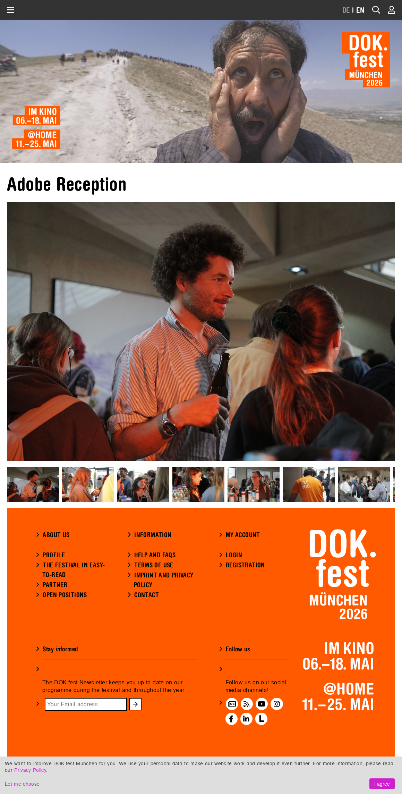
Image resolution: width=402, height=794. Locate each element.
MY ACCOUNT (243, 535)
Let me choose (22, 783)
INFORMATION (152, 535)
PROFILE (54, 555)
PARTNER (55, 585)
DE (346, 11)
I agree (382, 783)
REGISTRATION (245, 565)
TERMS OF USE (153, 565)
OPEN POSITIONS (65, 595)
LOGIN (234, 555)
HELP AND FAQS (155, 555)
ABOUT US (56, 535)
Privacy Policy (30, 770)
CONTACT (146, 595)
